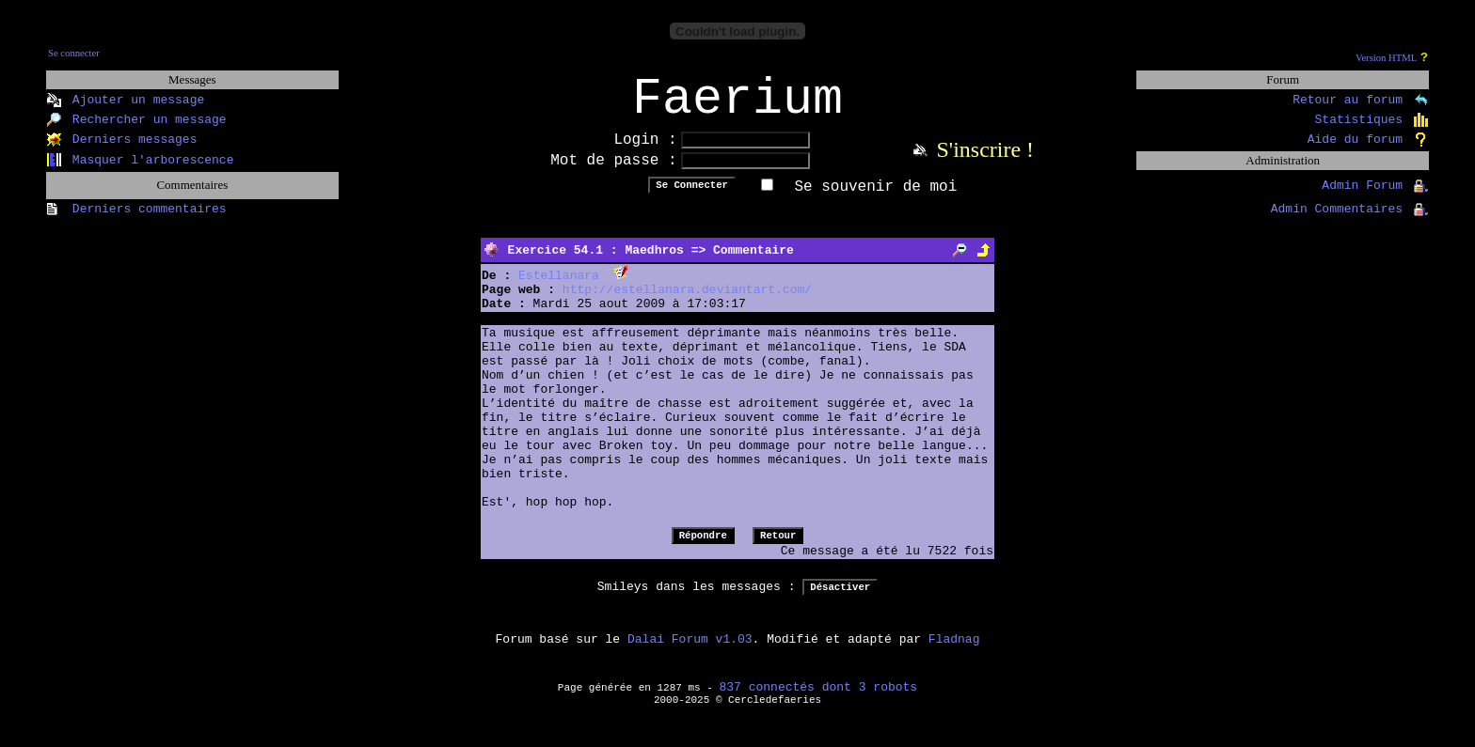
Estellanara (558, 288)
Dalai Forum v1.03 (690, 652)
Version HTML (1386, 58)
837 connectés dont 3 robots (819, 700)
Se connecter (74, 53)
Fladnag (954, 652)
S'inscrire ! (985, 161)
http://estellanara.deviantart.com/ (687, 302)
